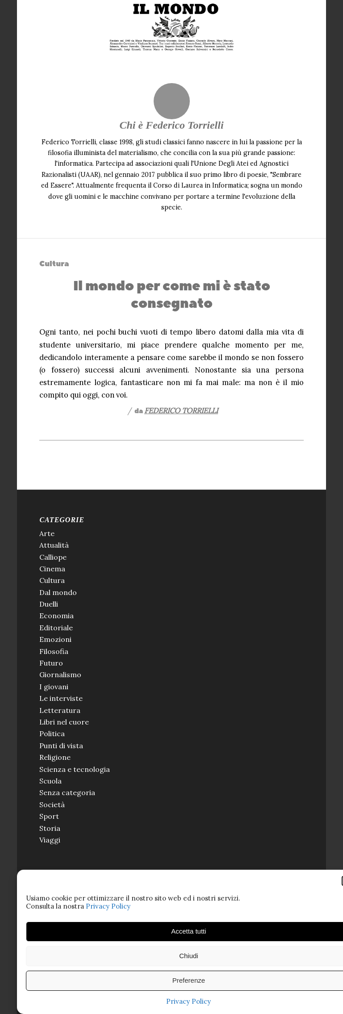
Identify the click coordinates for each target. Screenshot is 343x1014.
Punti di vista (61, 745)
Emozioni (55, 639)
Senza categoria (67, 792)
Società (52, 804)
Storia (49, 828)
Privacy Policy (108, 906)
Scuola (50, 780)
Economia (56, 615)
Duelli (48, 603)
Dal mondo (58, 592)
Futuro (51, 662)
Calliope (53, 557)
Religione (55, 757)
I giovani (53, 686)
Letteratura (59, 710)
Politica (52, 733)
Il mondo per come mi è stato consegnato (171, 295)
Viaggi (49, 839)
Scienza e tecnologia (74, 769)
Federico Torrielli (181, 410)
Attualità (54, 545)
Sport (49, 816)
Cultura (54, 264)
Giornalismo (60, 674)
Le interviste (61, 698)
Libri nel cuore (64, 721)
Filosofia (53, 651)
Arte (46, 533)
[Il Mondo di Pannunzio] (171, 27)
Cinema (52, 568)
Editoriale (56, 627)
